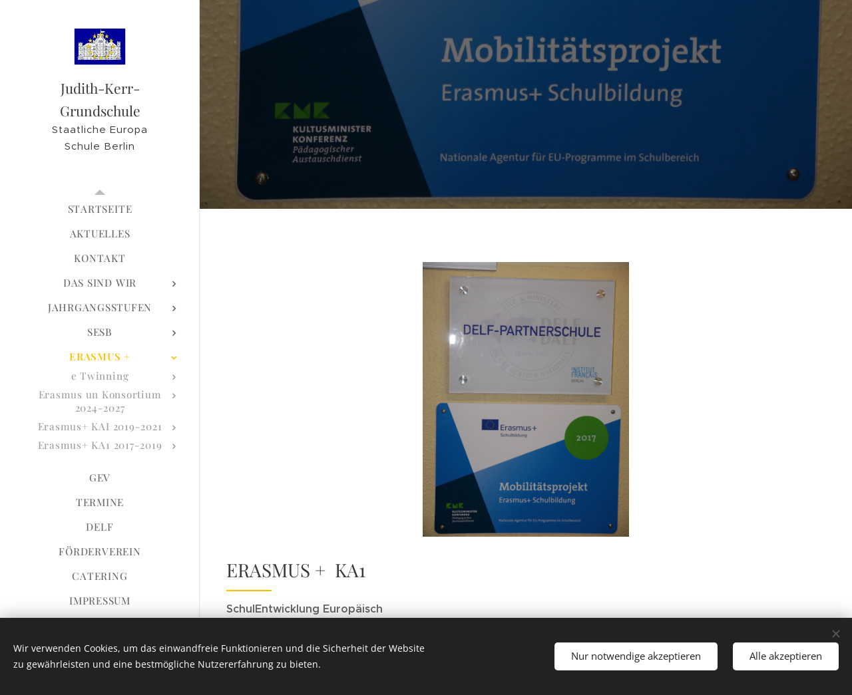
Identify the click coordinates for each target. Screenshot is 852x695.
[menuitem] (100, 209)
